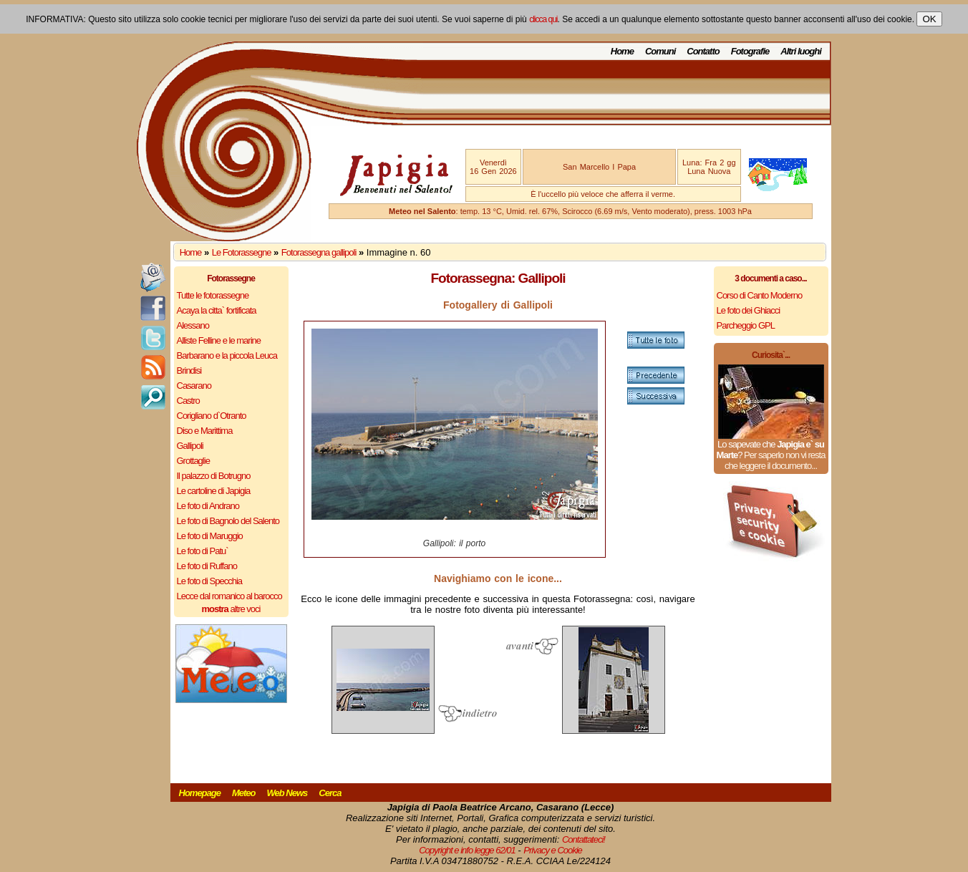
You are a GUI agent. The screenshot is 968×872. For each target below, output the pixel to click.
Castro (188, 400)
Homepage (200, 793)
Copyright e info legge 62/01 (467, 850)
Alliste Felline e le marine (219, 340)
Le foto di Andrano (208, 505)
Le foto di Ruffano (207, 566)
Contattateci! (583, 839)
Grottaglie (193, 460)
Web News (287, 793)
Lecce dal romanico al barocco (229, 596)
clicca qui (543, 19)
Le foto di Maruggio (210, 536)
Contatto (703, 51)
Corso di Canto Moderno (760, 295)
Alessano (193, 325)
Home (622, 51)
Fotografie (750, 51)
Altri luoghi (800, 51)
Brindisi (189, 370)
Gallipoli (190, 445)
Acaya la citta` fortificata (216, 310)
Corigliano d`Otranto (211, 415)
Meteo (244, 793)
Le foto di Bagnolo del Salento (228, 520)
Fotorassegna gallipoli (318, 252)
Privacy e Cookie (552, 850)
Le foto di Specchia (210, 581)
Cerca (330, 793)
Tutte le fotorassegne (213, 295)
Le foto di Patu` (202, 551)
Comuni (660, 51)
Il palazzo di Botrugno (214, 475)
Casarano (194, 385)
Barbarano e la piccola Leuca (227, 355)
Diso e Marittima (205, 430)
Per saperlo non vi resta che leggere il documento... (775, 460)
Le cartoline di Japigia (214, 490)
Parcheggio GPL (746, 325)
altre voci (231, 609)
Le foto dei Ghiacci (748, 310)
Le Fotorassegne (241, 252)
